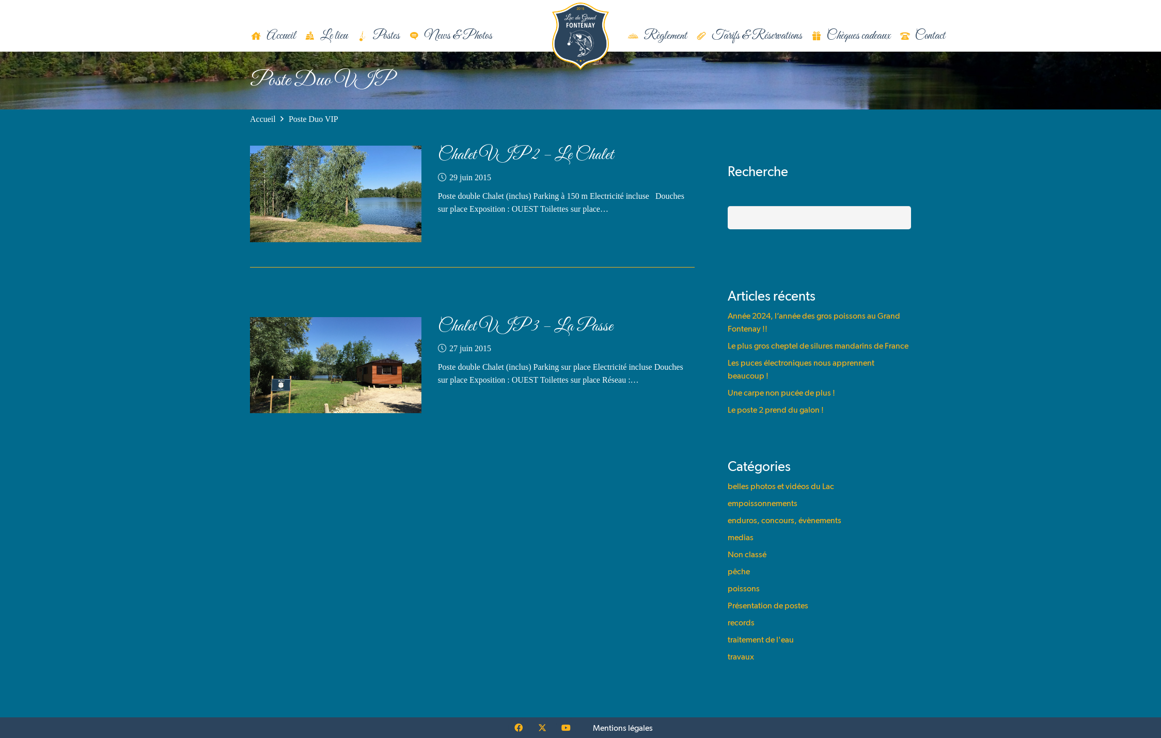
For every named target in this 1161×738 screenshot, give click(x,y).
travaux (741, 657)
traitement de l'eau (761, 640)
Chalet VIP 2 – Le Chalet (526, 155)
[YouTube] (566, 727)
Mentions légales (623, 728)
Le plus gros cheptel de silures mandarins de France (818, 346)
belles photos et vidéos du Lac (781, 486)
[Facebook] (518, 727)
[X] (542, 727)
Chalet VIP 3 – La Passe (525, 327)
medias (741, 537)
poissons (744, 588)
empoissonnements (762, 503)
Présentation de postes (768, 605)
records (741, 622)
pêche (739, 571)
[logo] (580, 36)
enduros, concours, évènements (784, 520)
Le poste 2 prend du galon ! (776, 410)
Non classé (747, 554)
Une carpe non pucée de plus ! (781, 393)
